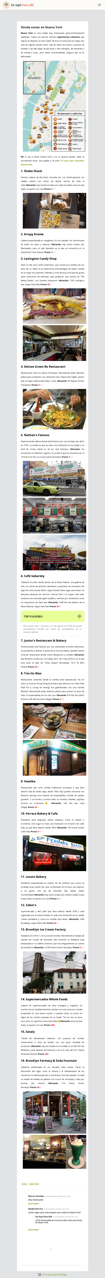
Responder (33, 1204)
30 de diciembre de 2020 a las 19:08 (57, 1196)
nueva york (34, 1184)
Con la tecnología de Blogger (52, 1274)
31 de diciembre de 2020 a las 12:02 (65, 1217)
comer (24, 1184)
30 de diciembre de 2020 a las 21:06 (56, 1209)
